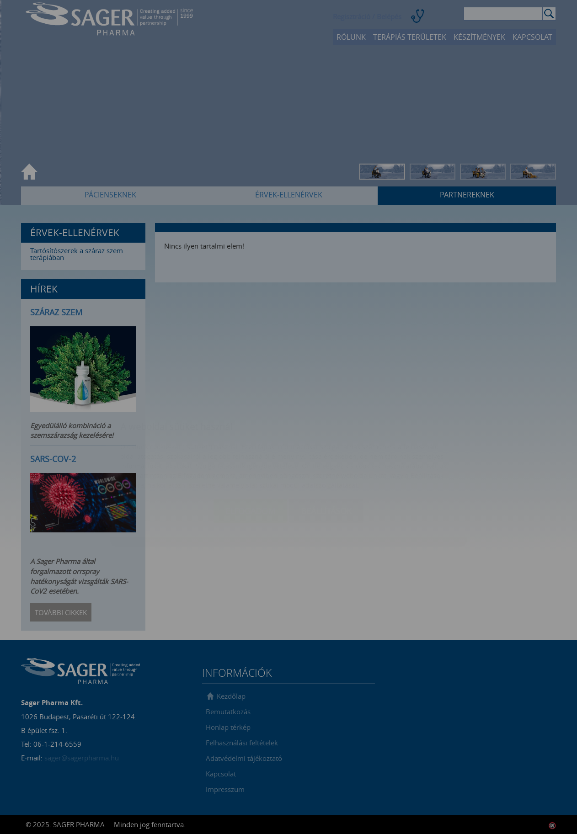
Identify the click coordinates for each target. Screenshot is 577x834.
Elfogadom (250, 456)
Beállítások (326, 456)
